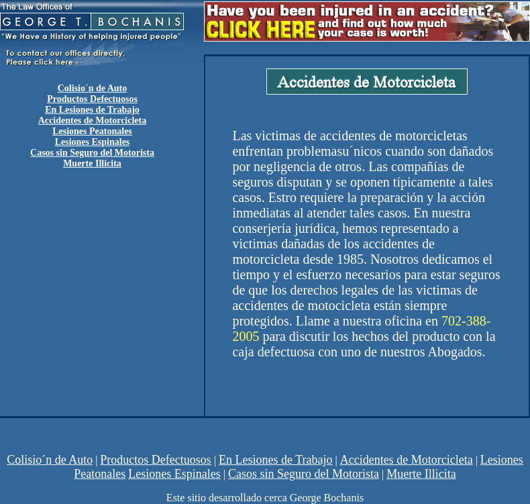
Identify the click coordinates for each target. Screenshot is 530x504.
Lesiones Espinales (174, 474)
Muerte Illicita (421, 474)
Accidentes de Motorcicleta (92, 120)
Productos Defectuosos (92, 99)
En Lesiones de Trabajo (92, 110)
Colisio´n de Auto (50, 459)
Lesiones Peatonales (92, 131)
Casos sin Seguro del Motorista (303, 474)
